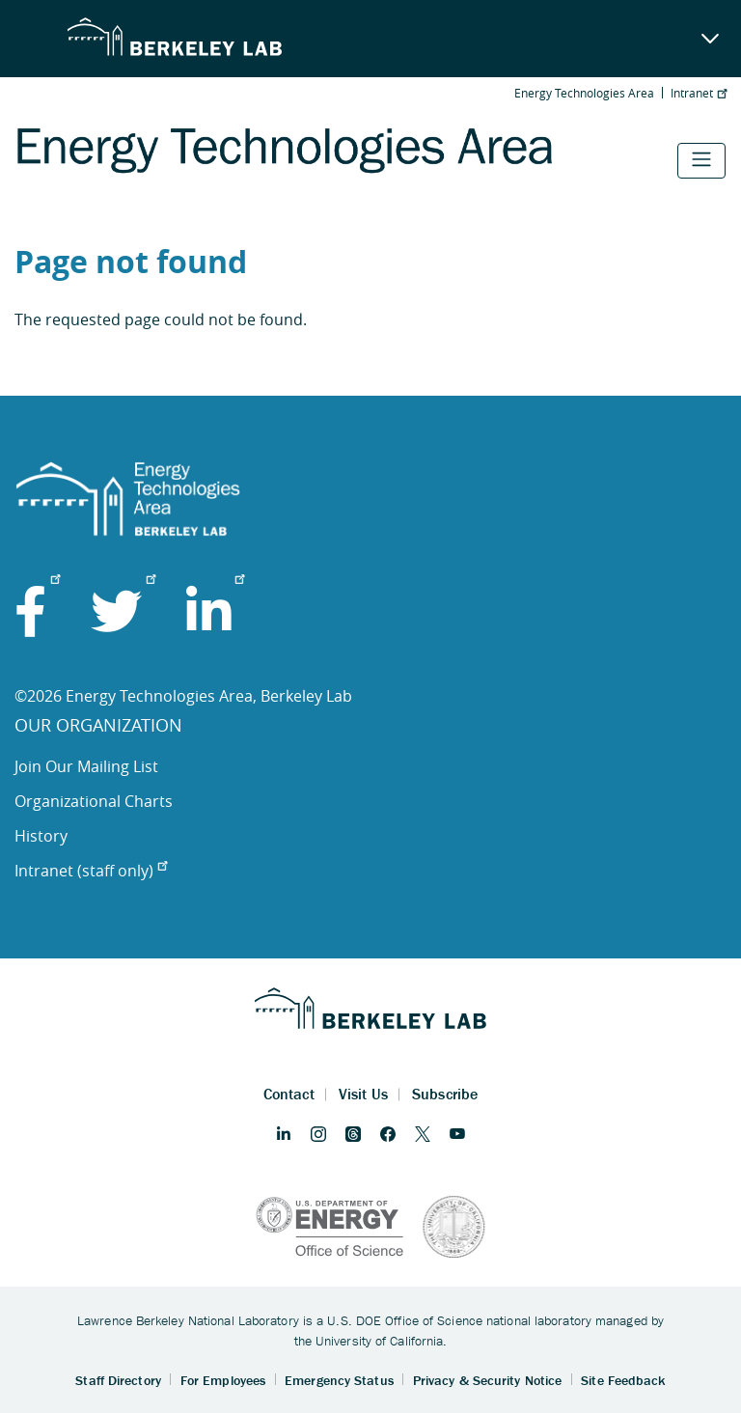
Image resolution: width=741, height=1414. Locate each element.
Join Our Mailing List (86, 766)
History (41, 835)
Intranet (699, 92)
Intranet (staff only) (90, 870)
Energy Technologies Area (584, 92)
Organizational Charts (93, 801)
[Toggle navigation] (701, 161)
